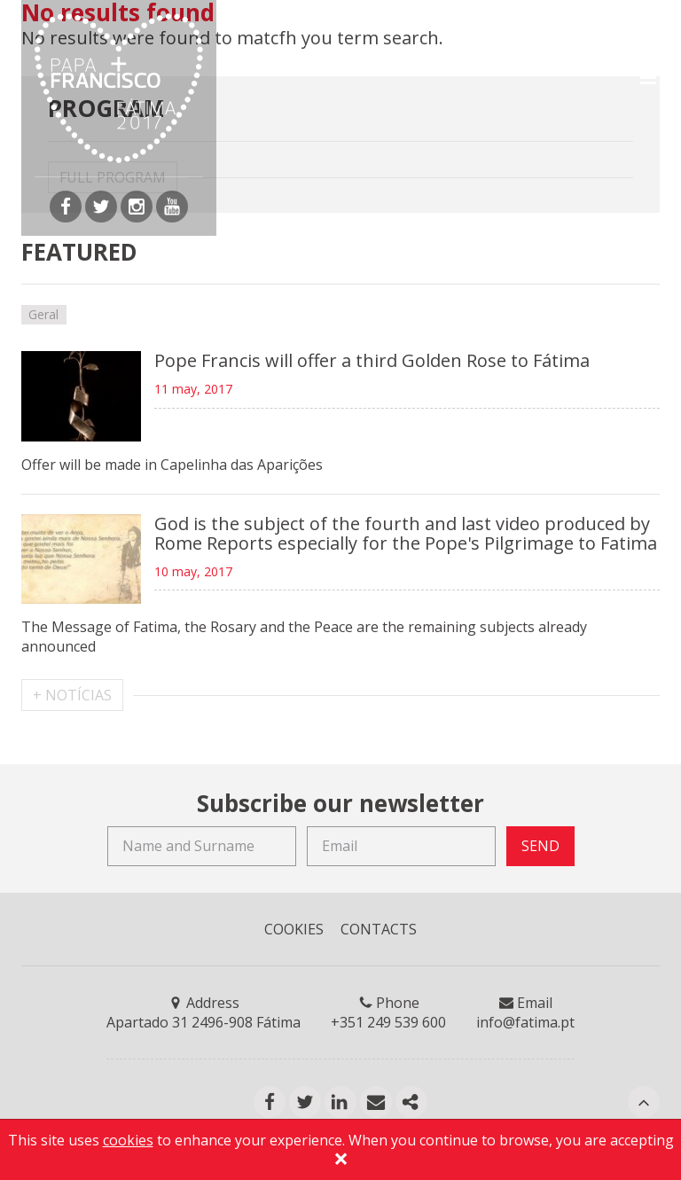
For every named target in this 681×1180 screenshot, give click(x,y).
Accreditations (310, 23)
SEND (540, 846)
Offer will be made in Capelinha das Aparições (172, 464)
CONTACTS (378, 929)
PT (400, 23)
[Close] (340, 1161)
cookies (128, 1140)
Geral (43, 314)
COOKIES (294, 929)
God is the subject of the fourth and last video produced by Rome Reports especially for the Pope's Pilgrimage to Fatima (405, 533)
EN (436, 23)
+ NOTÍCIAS (72, 695)
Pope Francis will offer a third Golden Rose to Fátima (372, 360)
